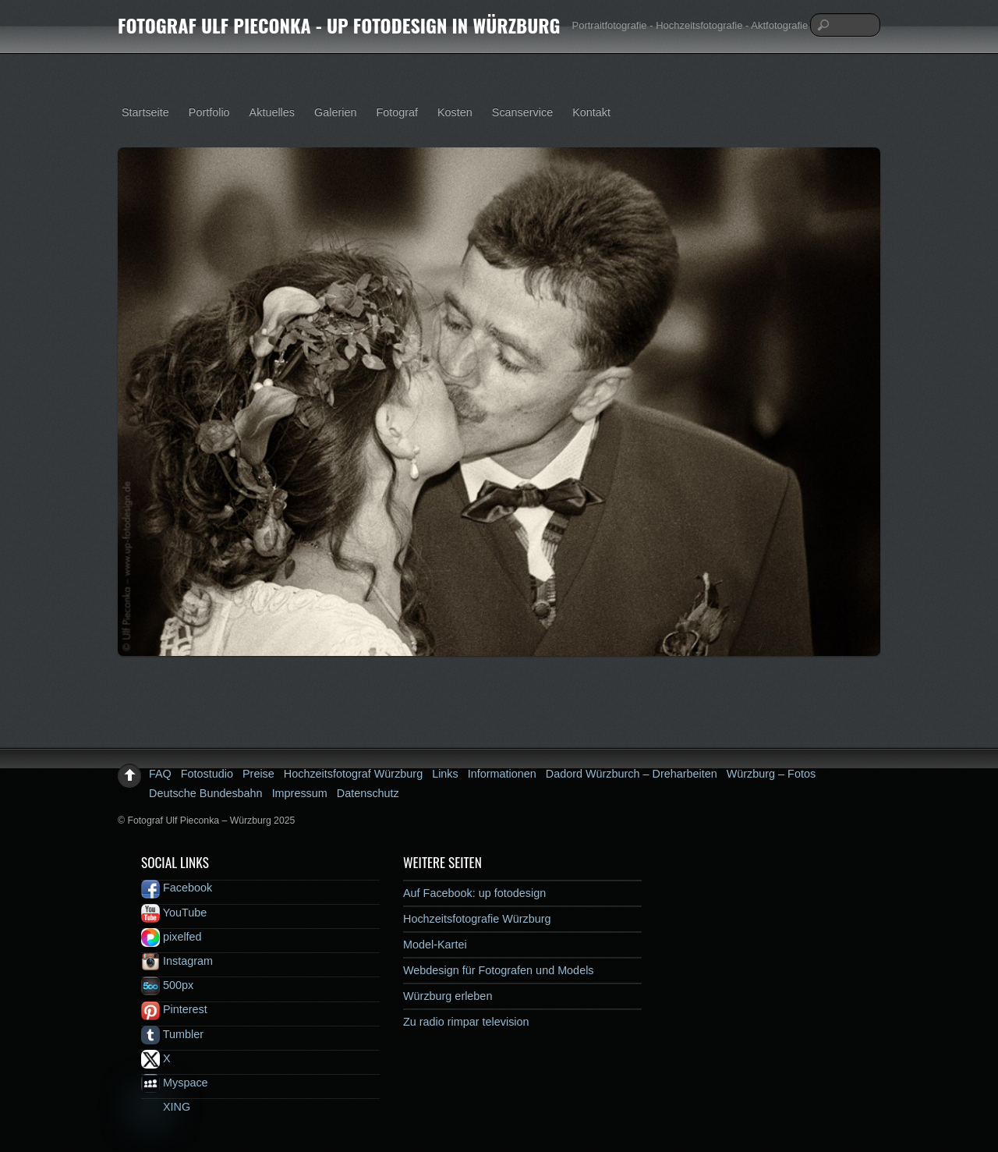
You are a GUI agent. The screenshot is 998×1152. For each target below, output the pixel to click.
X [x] (156, 1058)
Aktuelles (272, 112)
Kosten (454, 112)
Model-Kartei (435, 944)
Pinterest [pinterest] (174, 1009)
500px (167, 985)
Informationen (502, 773)
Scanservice (522, 112)
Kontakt (591, 112)
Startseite (145, 112)
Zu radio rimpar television (466, 1022)
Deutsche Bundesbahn (206, 793)
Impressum (299, 793)
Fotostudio (207, 773)
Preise (258, 773)
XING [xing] (165, 1107)
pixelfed (171, 936)
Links (445, 773)
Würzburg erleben (447, 996)
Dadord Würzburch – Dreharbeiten (631, 773)
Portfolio (209, 112)
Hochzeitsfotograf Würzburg (353, 773)
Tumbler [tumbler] (172, 1034)
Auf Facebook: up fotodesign (474, 893)
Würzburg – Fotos (771, 773)
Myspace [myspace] (174, 1082)
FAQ (160, 773)
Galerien (335, 112)
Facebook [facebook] (176, 887)
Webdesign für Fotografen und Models (498, 970)
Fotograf (397, 112)
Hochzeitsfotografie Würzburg (477, 919)
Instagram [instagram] (177, 961)
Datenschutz (368, 793)
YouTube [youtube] (174, 912)
